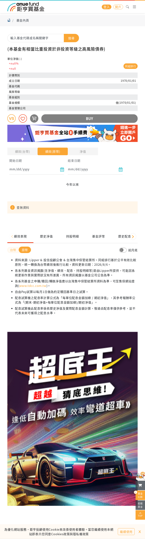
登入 (106, 7)
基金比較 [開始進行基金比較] (139, 494)
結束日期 (74, 160)
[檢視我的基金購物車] (140, 485)
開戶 (118, 7)
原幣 (25, 250)
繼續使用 (126, 531)
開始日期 (15, 160)
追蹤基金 (140, 505)
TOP (140, 515)
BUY (89, 118)
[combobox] (43, 38)
